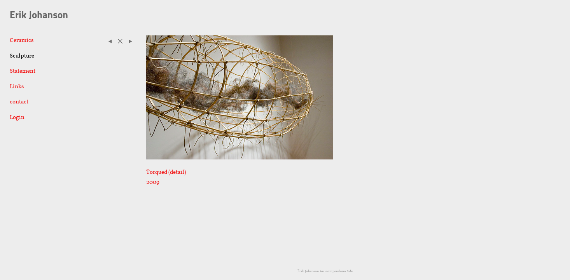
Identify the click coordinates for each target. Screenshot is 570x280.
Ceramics (21, 40)
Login (17, 117)
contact (19, 101)
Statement (22, 70)
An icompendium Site (336, 271)
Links (17, 86)
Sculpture (22, 55)
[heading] (29, 16)
